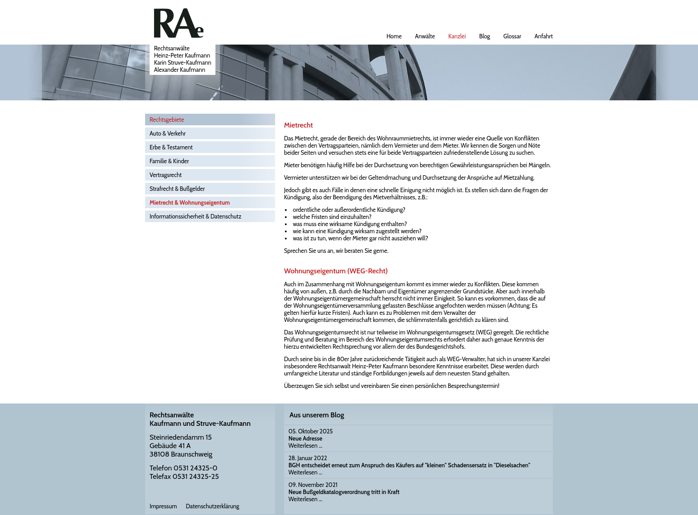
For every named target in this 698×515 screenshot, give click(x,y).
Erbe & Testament (171, 147)
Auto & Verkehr (168, 133)
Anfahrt (544, 36)
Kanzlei (457, 36)
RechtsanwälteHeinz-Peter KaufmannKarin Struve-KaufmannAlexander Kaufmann (182, 59)
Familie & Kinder (169, 161)
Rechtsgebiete (167, 119)
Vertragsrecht (166, 174)
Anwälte (425, 36)
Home (394, 36)
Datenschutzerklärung (212, 506)
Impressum (163, 506)
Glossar (512, 36)
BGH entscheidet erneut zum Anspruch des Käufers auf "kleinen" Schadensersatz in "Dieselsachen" (409, 465)
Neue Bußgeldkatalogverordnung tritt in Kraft (344, 491)
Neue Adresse (305, 438)
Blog (484, 36)
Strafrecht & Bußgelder (177, 188)
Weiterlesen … (305, 445)
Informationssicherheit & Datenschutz (195, 216)
